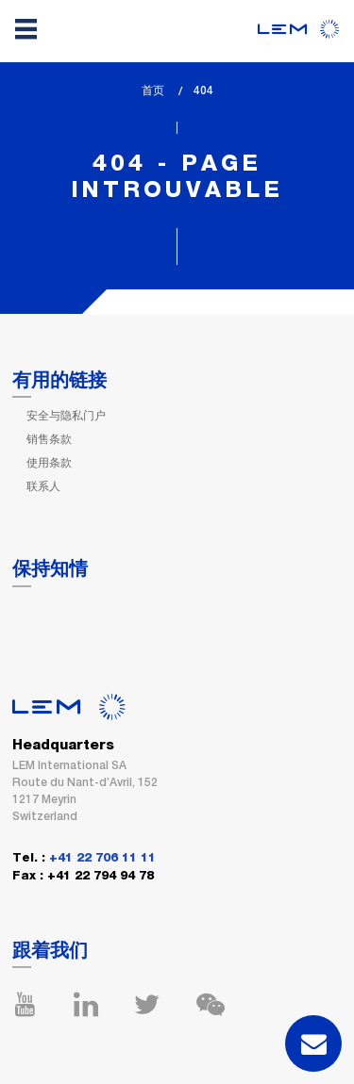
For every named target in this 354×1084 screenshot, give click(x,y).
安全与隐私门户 (66, 415)
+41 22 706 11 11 (102, 858)
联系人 (43, 486)
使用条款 (49, 462)
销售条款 (49, 439)
